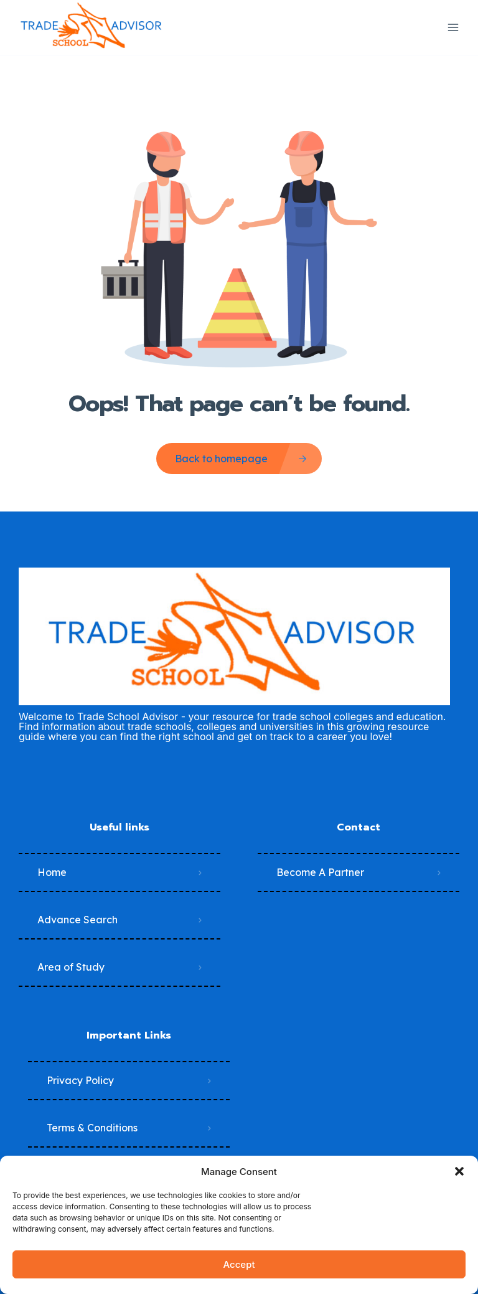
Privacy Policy (80, 1080)
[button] (459, 1171)
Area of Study (71, 967)
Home (52, 872)
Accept (239, 1264)
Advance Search (77, 919)
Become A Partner (320, 872)
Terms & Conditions (92, 1127)
